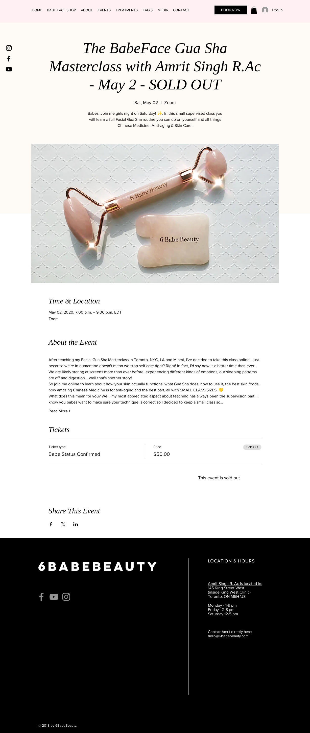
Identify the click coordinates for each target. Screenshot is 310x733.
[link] (254, 10)
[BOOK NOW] (230, 10)
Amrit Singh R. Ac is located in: (235, 583)
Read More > (60, 411)
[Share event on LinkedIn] (75, 524)
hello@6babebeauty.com (228, 636)
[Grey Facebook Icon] (41, 597)
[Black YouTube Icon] (9, 69)
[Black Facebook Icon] (9, 58)
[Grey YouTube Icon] (54, 597)
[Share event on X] (63, 524)
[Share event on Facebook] (51, 524)
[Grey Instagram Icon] (66, 597)
